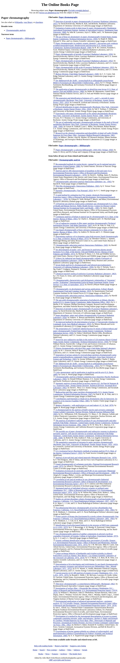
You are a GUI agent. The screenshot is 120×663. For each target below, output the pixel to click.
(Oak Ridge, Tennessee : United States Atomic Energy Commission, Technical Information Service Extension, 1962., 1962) (86, 423)
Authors (62, 650)
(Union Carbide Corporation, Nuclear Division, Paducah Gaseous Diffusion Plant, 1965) (84, 412)
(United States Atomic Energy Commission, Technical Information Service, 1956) (85, 341)
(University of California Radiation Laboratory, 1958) (82, 259)
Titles (69, 650)
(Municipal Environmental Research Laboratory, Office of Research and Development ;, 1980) (84, 472)
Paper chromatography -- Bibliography (20, 38)
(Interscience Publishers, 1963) (77, 186)
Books (40, 654)
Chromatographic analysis (16, 30)
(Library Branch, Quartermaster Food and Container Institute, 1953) (83, 290)
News (47, 654)
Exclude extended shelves (78, 10)
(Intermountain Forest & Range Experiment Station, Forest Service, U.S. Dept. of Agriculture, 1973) (84, 282)
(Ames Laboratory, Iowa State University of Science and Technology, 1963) (84, 357)
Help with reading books (43, 646)
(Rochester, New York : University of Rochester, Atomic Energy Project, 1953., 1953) (83, 100)
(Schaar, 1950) (84, 150)
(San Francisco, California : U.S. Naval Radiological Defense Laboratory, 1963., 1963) (85, 517)
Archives (63, 654)
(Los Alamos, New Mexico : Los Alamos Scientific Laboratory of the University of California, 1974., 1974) (84, 555)
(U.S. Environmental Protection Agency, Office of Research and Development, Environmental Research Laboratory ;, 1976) (82, 173)
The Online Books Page (60, 4)
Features (55, 654)
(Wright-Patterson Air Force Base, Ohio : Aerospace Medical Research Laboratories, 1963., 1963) (85, 135)
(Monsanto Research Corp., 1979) (86, 458)
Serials (84, 650)
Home (35, 650)
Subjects (77, 650)
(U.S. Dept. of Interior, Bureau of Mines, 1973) (85, 237)
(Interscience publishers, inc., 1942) (84, 182)
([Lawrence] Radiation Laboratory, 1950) (84, 54)
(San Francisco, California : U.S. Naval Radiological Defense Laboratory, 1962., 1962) (84, 509)
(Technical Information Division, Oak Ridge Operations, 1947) (84, 224)
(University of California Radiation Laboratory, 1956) (82, 266)
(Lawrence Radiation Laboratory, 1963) (86, 274)
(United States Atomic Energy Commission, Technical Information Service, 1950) (85, 38)
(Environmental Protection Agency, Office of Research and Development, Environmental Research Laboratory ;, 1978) (84, 197)
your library (28, 22)
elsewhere (39, 22)
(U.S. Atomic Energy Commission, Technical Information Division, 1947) (83, 393)
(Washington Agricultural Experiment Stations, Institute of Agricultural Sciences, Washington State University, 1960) (85, 30)
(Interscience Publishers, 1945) (82, 245)
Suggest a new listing (78, 646)
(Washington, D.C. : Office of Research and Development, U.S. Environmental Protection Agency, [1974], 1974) (85, 590)
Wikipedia (19, 22)
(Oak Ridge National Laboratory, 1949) (77, 74)
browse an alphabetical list (49, 13)
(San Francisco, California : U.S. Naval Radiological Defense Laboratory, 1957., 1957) (84, 500)
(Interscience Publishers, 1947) (82, 296)
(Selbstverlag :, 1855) (83, 82)
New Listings (52, 650)
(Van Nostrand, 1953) (74, 191)
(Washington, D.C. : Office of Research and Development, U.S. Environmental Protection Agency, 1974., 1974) (82, 490)
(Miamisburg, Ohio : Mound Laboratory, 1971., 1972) (85, 566)
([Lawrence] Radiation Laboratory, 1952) (84, 61)
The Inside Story (75, 654)
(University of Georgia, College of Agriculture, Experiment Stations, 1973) (85, 535)
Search (42, 650)
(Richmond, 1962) (85, 584)
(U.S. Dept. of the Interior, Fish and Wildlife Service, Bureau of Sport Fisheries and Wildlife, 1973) (83, 252)
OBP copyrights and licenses (60, 660)
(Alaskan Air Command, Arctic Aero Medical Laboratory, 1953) (85, 323)
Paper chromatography (68, 17)
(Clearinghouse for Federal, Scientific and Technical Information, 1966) (83, 633)
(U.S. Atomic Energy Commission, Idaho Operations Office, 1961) (84, 301)
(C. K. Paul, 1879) (85, 405)
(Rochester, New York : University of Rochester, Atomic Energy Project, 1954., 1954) (85, 108)
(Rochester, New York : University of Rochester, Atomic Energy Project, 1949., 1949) (85, 115)
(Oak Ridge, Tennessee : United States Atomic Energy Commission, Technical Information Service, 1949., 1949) (85, 434)
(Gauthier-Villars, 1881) (85, 400)
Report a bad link (61, 646)
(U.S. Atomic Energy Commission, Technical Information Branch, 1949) (85, 45)
